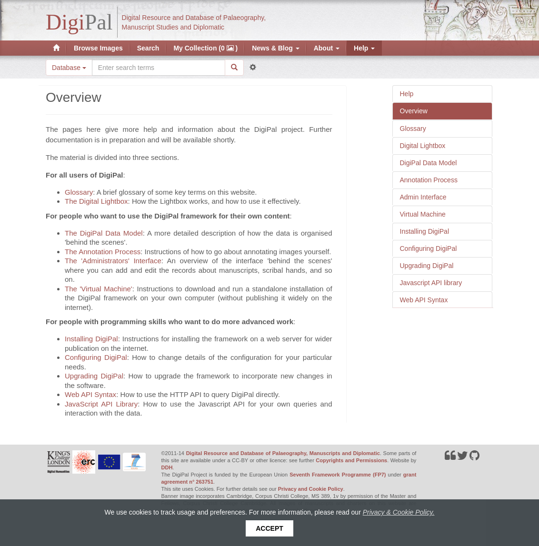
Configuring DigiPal (428, 248)
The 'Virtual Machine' (98, 289)
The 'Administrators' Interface (113, 261)
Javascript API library (431, 283)
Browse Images (98, 48)
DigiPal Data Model (428, 163)
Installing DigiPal (424, 231)
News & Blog (275, 48)
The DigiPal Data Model (104, 233)
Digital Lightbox (423, 145)
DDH (167, 467)
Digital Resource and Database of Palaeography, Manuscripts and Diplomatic (283, 453)
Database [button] (69, 67)
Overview (414, 111)
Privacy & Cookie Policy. (399, 512)
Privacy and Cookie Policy (310, 489)
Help (364, 48)
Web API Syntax (424, 300)
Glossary (413, 128)
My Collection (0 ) (205, 48)
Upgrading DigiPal (427, 265)
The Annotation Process (102, 252)
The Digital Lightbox (96, 201)
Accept (269, 528)
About (326, 48)
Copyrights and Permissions (351, 460)
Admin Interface (423, 197)
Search (148, 48)
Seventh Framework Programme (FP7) (337, 474)
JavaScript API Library (101, 404)
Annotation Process (429, 180)
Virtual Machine (423, 214)
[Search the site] (158, 68)
